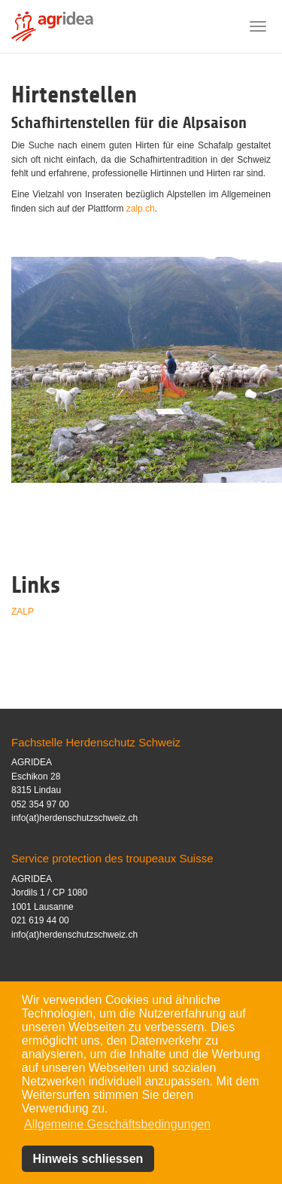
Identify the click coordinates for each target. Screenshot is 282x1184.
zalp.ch (140, 208)
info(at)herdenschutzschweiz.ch (74, 818)
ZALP (22, 611)
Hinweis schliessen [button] (88, 1158)
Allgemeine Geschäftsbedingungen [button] (117, 1124)
